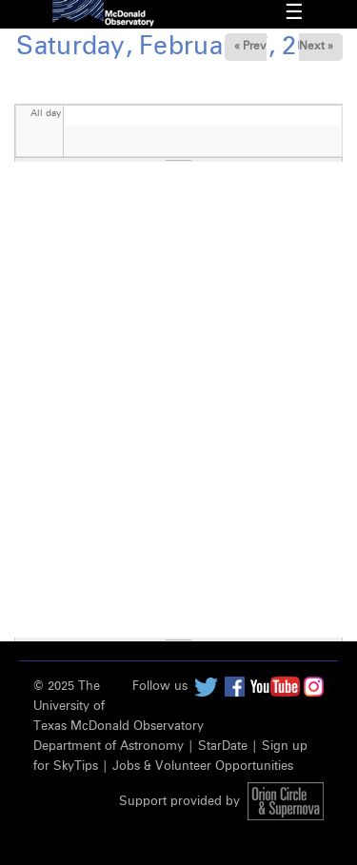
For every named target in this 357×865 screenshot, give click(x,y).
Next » (316, 46)
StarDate (223, 746)
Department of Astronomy (108, 746)
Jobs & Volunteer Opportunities (202, 766)
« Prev (250, 46)
